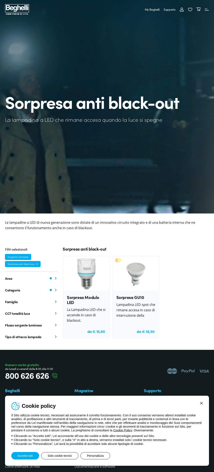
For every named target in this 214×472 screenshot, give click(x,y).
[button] (190, 9)
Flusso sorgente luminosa (31, 325)
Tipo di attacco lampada (31, 336)
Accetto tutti (25, 455)
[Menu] (207, 9)
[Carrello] (198, 9)
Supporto (170, 9)
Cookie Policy (122, 430)
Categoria (31, 290)
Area (31, 278)
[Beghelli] (17, 9)
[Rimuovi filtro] (37, 264)
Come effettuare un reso (22, 466)
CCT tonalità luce (31, 313)
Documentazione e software (94, 466)
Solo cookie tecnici (60, 455)
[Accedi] (182, 9)
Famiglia (31, 301)
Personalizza (95, 455)
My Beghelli (152, 9)
